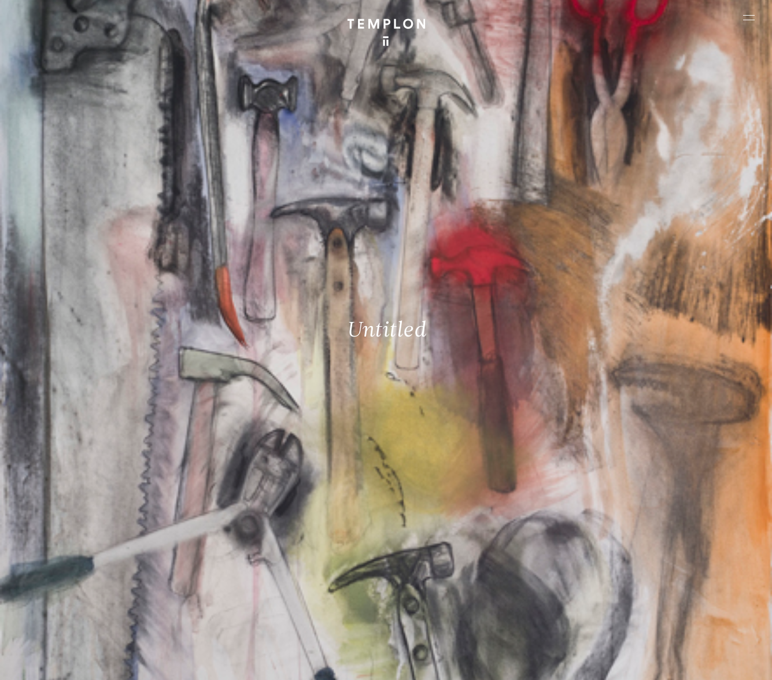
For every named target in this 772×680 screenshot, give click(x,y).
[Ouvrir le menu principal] (749, 17)
